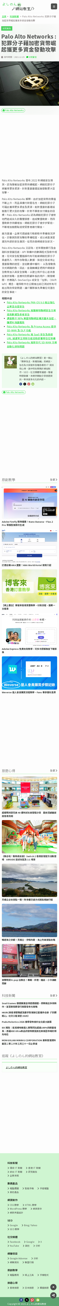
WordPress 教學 (18, 1208)
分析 (38, 1245)
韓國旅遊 (44, 1287)
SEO (10, 1220)
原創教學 (12, 1270)
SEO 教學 (14, 1229)
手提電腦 (44, 1188)
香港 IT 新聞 (34, 1167)
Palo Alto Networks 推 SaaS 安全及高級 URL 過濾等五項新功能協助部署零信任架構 (31, 336)
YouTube (14, 1245)
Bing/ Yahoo (30, 1225)
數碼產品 (12, 1183)
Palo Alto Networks (14, 110)
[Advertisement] (29, 146)
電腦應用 (14, 1274)
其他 (27, 1245)
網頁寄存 (37, 1208)
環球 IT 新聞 (16, 1167)
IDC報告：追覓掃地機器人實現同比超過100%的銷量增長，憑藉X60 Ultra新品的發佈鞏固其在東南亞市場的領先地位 (29, 1031)
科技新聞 (14, 16)
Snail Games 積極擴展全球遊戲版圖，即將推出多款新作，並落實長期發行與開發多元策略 (29, 1004)
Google (14, 1225)
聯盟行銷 (29, 1262)
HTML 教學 (31, 1204)
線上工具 (29, 1274)
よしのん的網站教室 (16, 1067)
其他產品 (14, 1192)
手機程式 (44, 1274)
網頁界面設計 (16, 1212)
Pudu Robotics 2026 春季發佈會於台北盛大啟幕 (27, 1021)
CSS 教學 (14, 1204)
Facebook (15, 1241)
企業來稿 (14, 1175)
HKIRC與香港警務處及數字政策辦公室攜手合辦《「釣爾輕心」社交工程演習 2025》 (29, 1014)
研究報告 (7, 28)
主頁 (4, 16)
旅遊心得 (12, 1283)
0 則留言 (33, 56)
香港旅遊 (14, 1287)
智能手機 (29, 1188)
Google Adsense (18, 1258)
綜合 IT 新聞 (16, 1171)
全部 (52, 479)
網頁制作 (12, 1200)
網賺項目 (12, 1253)
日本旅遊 (29, 1287)
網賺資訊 (14, 1262)
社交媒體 (12, 1237)
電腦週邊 (14, 1188)
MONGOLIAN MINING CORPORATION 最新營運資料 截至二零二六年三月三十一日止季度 (29, 1042)
